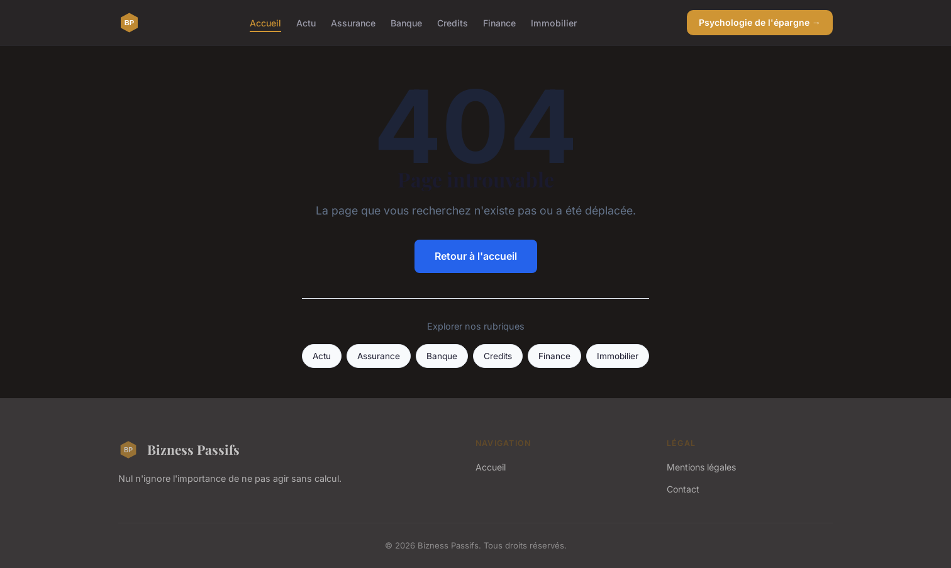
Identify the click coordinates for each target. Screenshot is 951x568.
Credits (452, 22)
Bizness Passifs (179, 450)
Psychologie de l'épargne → (760, 22)
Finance (499, 22)
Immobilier (554, 22)
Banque (406, 22)
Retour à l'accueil (476, 256)
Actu (306, 22)
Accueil (265, 22)
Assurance (353, 22)
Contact (683, 489)
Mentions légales (701, 467)
